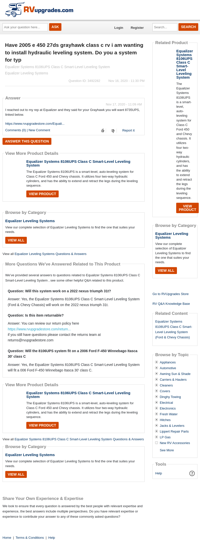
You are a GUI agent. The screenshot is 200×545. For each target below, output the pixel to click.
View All (16, 240)
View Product (42, 194)
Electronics (168, 408)
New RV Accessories (175, 443)
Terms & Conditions (30, 537)
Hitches (165, 420)
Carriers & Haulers (173, 379)
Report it (128, 130)
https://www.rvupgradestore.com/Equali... (34, 123)
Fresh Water (168, 414)
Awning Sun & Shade (175, 374)
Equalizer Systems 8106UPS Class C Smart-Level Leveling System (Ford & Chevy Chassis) (173, 329)
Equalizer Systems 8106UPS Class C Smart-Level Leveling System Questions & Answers (79, 439)
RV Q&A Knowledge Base (171, 304)
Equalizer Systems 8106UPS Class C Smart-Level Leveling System (78, 163)
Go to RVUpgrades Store (170, 294)
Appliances (168, 362)
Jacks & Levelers (172, 426)
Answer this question (27, 141)
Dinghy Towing (170, 397)
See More (167, 450)
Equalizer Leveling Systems (30, 221)
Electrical (166, 402)
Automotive (168, 368)
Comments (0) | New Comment (27, 130)
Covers (165, 391)
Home (7, 537)
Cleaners (166, 385)
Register (137, 28)
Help (158, 473)
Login (118, 28)
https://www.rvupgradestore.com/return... (39, 329)
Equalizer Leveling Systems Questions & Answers (50, 254)
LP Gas (165, 437)
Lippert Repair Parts (174, 431)
